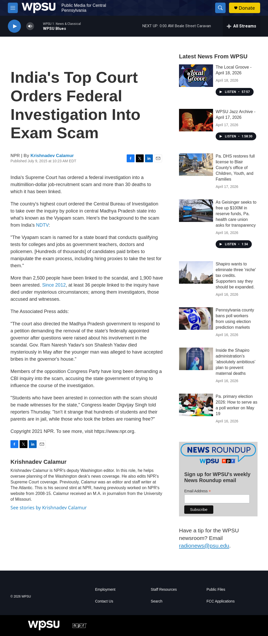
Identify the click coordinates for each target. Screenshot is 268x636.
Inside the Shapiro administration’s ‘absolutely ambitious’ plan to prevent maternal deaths (235, 362)
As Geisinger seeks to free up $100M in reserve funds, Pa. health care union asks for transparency (236, 213)
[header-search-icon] (220, 8)
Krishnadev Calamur (52, 155)
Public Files (215, 590)
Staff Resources (164, 590)
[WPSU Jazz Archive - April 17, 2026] (196, 120)
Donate (247, 8)
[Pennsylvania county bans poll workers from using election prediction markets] (196, 318)
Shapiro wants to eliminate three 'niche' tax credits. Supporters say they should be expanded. (236, 275)
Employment (105, 590)
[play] (14, 26)
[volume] (30, 26)
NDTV (42, 225)
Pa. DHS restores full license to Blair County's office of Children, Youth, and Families (235, 167)
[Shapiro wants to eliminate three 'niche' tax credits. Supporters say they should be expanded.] (196, 272)
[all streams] (241, 26)
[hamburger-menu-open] (13, 8)
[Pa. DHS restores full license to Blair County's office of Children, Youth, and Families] (196, 164)
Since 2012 (54, 285)
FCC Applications (220, 601)
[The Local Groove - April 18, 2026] (196, 75)
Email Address (197, 491)
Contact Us (104, 601)
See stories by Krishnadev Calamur (48, 507)
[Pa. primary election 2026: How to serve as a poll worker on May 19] (196, 405)
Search (156, 601)
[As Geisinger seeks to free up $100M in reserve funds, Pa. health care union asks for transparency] (196, 210)
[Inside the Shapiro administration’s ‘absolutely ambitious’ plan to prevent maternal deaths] (196, 359)
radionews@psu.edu (204, 546)
